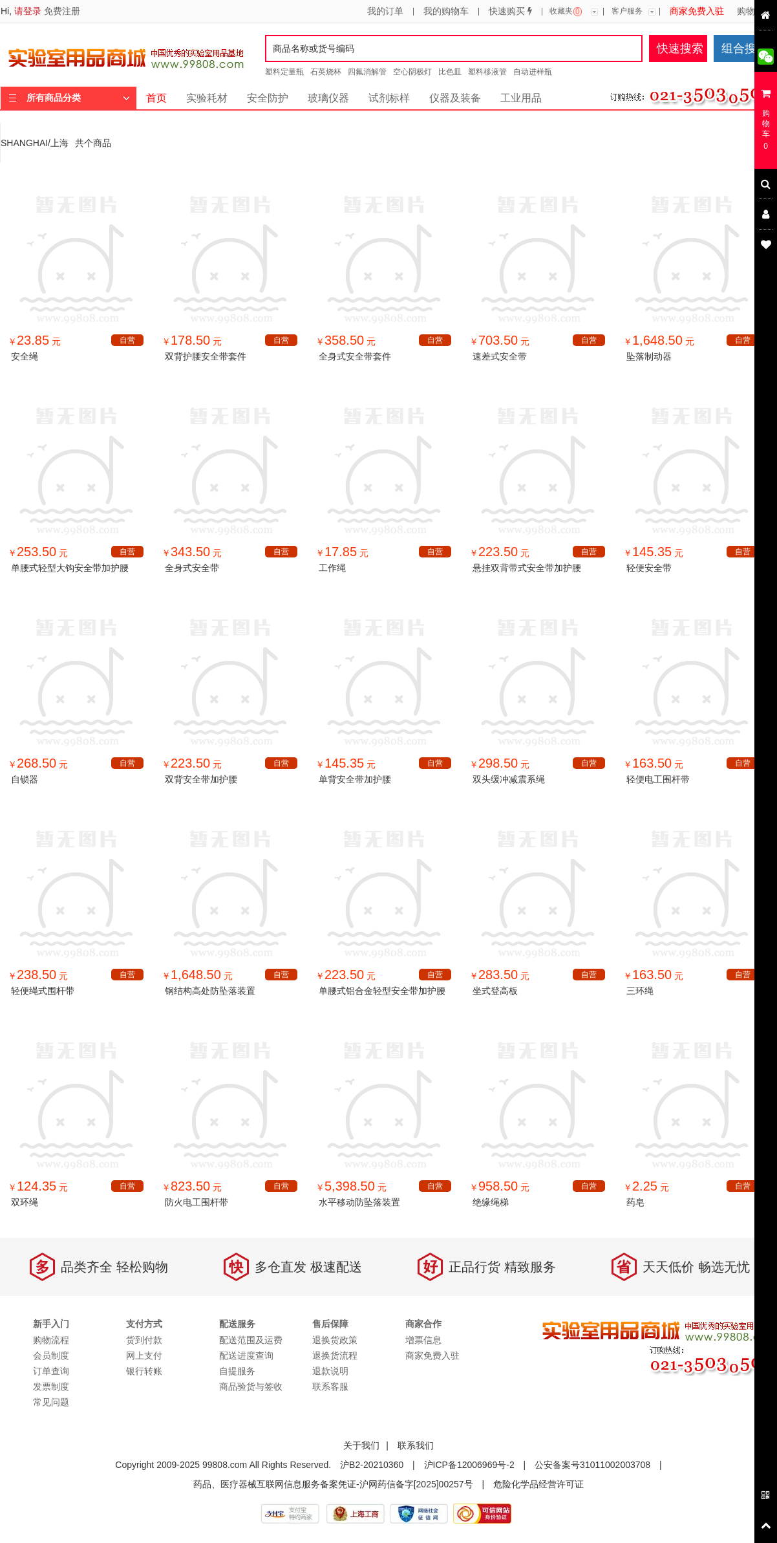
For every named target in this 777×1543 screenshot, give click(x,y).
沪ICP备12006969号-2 (469, 1465)
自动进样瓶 (532, 71)
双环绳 (24, 1202)
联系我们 (416, 1445)
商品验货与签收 (250, 1386)
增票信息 (423, 1340)
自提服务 (237, 1371)
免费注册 (62, 11)
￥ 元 (34, 341)
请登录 (27, 11)
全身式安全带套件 (355, 356)
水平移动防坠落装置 (359, 1202)
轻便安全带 (649, 568)
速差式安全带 (500, 356)
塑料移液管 (487, 71)
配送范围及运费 (250, 1340)
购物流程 (755, 12)
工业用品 (521, 97)
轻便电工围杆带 (658, 779)
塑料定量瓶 (284, 71)
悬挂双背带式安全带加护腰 (527, 568)
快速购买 (510, 12)
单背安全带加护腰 (355, 779)
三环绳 (640, 991)
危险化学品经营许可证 (538, 1484)
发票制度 (51, 1386)
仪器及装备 (455, 97)
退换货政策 (334, 1340)
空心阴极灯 (412, 71)
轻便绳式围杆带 (42, 991)
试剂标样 (389, 97)
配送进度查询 (246, 1355)
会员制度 (51, 1355)
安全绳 (24, 356)
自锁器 (24, 779)
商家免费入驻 (697, 12)
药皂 (635, 1202)
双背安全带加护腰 (201, 779)
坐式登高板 (495, 991)
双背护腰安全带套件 (205, 356)
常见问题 (51, 1402)
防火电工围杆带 (196, 1202)
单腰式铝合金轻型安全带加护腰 (382, 991)
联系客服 (330, 1386)
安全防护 (267, 97)
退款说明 (330, 1371)
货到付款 (144, 1340)
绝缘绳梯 (491, 1202)
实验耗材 (207, 97)
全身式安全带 (192, 568)
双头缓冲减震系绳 (509, 779)
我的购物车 (446, 12)
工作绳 (332, 568)
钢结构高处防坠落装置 (210, 991)
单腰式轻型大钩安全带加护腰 (70, 568)
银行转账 (144, 1371)
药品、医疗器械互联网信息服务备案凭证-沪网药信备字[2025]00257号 (333, 1484)
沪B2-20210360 (371, 1465)
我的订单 (385, 12)
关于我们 (361, 1445)
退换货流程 (334, 1355)
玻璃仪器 (328, 97)
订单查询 (51, 1371)
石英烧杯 (325, 71)
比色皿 (450, 71)
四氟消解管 (367, 71)
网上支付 (144, 1355)
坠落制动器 (649, 356)
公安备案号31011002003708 (592, 1465)
